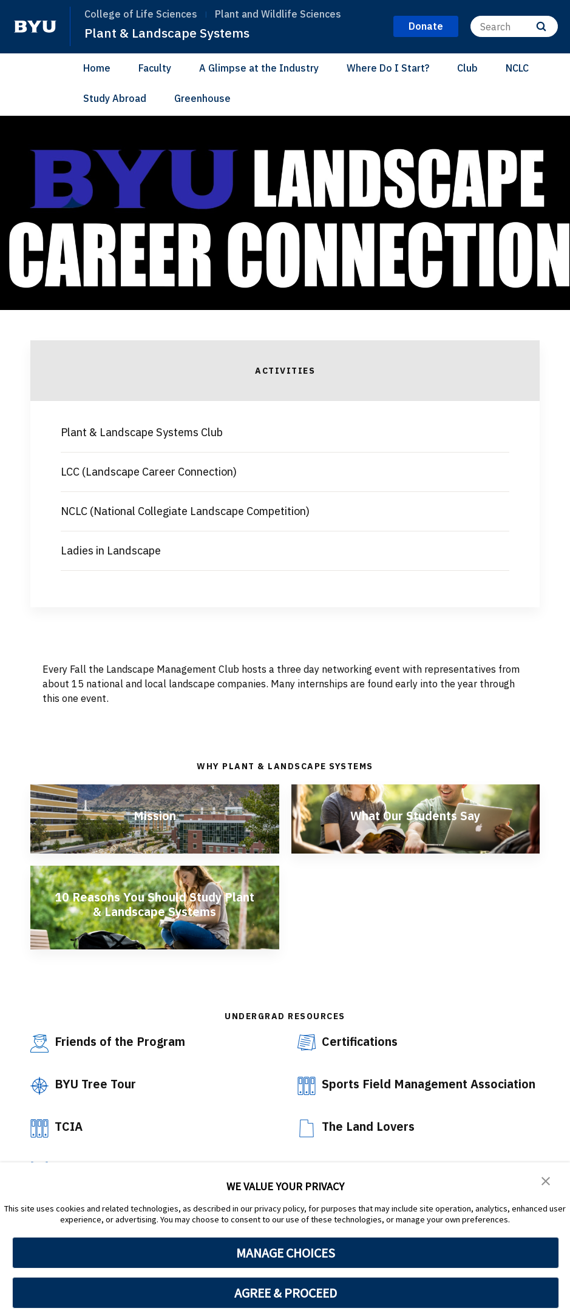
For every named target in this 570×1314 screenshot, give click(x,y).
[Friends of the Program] (39, 1043)
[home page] (35, 27)
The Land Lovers (369, 1140)
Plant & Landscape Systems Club (142, 432)
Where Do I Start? (388, 68)
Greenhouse (202, 98)
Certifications (361, 1041)
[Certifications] (306, 1042)
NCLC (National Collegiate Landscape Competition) (185, 511)
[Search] (514, 26)
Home (96, 68)
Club (467, 68)
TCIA (69, 1140)
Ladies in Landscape (111, 551)
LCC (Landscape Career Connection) (149, 472)
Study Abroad (114, 98)
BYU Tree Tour (96, 1084)
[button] (545, 1180)
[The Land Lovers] (306, 1142)
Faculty (154, 68)
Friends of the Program (121, 1041)
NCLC (517, 68)
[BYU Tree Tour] (39, 1086)
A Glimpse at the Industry (259, 68)
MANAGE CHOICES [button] (286, 1252)
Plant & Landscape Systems (166, 32)
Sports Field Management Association (396, 1091)
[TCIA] (39, 1142)
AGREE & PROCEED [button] (285, 1292)
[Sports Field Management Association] (306, 1086)
